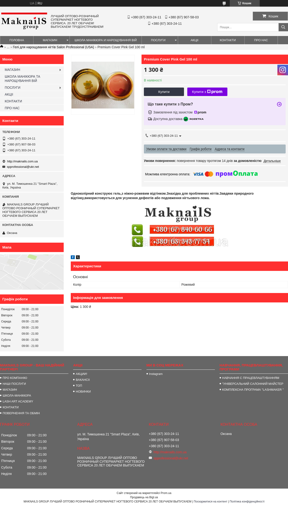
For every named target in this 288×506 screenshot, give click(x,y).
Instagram (156, 374)
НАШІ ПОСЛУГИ (14, 384)
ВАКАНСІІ (83, 380)
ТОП (79, 385)
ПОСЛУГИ (158, 40)
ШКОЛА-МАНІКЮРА (17, 395)
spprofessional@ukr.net (23, 167)
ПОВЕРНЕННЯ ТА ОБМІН (21, 413)
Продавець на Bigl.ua (144, 497)
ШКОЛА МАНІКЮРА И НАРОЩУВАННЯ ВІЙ (106, 40)
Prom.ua (166, 493)
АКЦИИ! (81, 374)
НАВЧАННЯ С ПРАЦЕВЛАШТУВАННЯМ (250, 378)
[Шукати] (283, 27)
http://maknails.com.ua (22, 161)
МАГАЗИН (50, 40)
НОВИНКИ (83, 391)
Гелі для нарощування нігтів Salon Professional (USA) (53, 47)
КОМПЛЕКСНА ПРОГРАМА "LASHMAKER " (253, 389)
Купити (164, 92)
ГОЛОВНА (16, 40)
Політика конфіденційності (247, 501)
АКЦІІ (194, 40)
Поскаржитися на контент (210, 501)
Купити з (207, 92)
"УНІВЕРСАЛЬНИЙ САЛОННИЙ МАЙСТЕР (252, 384)
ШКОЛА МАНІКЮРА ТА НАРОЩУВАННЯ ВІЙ (22, 79)
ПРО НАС (261, 40)
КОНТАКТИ (228, 40)
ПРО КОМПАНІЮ (15, 378)
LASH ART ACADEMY (18, 401)
